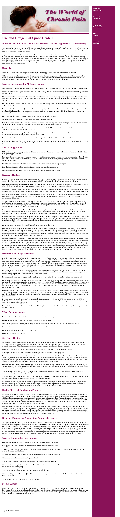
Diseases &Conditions (96, 17)
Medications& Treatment (97, 26)
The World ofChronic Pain (97, 9)
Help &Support (96, 34)
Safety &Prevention (96, 42)
